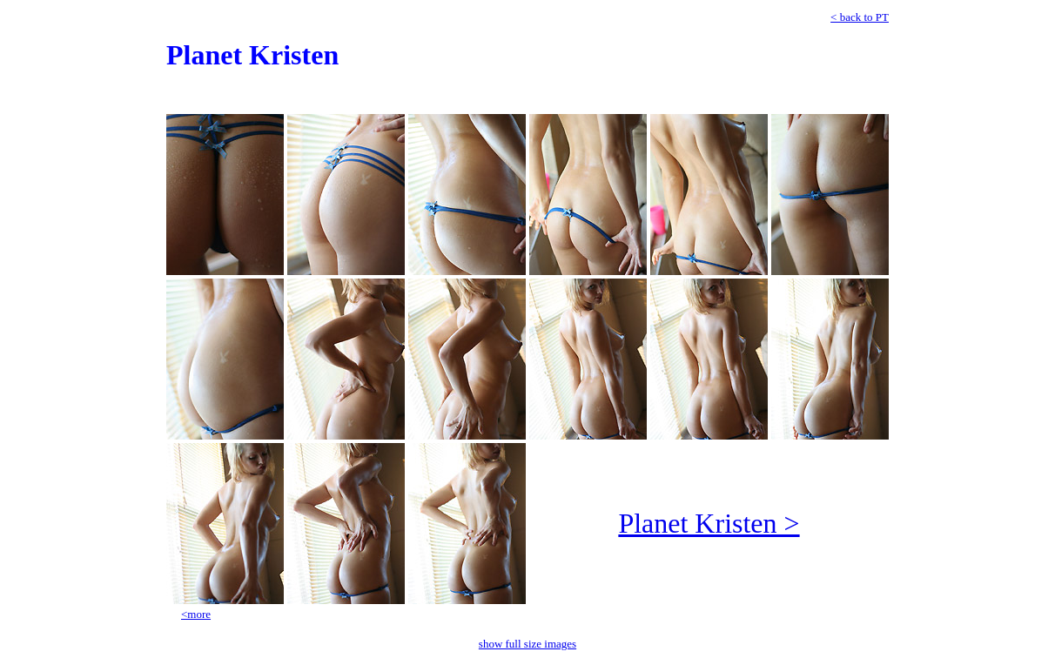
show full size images (527, 643)
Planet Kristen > (708, 523)
